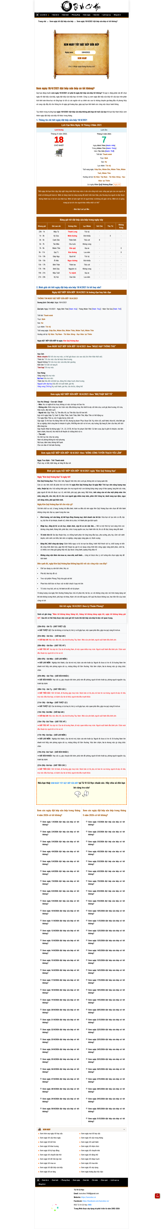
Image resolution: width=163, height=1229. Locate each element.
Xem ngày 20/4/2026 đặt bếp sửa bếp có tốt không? (60, 1011)
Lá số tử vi (44, 15)
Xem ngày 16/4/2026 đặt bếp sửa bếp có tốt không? (60, 971)
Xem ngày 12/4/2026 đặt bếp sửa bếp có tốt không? (60, 932)
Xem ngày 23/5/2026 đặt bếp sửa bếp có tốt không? (106, 1040)
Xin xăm (94, 1180)
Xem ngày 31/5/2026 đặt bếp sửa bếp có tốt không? (106, 1120)
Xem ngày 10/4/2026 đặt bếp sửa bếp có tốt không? (60, 912)
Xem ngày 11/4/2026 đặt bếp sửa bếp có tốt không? (60, 922)
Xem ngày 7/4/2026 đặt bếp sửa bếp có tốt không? (60, 882)
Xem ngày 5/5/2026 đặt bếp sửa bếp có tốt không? (106, 862)
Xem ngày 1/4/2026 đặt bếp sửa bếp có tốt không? (60, 823)
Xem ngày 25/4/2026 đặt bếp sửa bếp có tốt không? (60, 1060)
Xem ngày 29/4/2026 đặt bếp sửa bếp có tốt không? (60, 1100)
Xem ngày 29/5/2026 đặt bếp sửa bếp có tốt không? (106, 1100)
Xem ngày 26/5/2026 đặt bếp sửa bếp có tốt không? (106, 1070)
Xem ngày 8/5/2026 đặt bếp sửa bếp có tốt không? (106, 892)
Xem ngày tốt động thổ (89, 1155)
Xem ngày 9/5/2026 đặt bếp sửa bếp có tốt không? (106, 902)
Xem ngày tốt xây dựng (89, 1167)
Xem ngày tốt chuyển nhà (90, 1150)
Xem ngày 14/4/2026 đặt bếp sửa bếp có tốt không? (60, 951)
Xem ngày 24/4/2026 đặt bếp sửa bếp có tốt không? (60, 1050)
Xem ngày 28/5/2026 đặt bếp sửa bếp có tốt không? (106, 1090)
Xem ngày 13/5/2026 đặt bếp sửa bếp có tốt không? (106, 941)
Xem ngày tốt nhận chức (90, 1146)
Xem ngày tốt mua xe (48, 1163)
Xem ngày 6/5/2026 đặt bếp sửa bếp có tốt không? (106, 872)
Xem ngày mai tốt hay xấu (90, 1133)
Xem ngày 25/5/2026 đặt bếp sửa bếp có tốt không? (106, 1060)
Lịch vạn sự (106, 15)
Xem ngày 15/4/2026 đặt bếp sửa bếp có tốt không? (60, 961)
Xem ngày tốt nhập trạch (90, 1159)
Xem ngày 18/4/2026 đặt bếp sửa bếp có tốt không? (60, 991)
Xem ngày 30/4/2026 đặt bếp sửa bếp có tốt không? (60, 1110)
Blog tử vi (117, 15)
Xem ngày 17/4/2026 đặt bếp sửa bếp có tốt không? (60, 981)
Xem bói (95, 15)
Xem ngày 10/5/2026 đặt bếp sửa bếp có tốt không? (106, 912)
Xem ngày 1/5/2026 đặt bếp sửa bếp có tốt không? (106, 823)
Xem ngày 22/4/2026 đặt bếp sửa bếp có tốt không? (60, 1031)
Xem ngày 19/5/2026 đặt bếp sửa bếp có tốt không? (106, 1001)
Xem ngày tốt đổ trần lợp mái (50, 1159)
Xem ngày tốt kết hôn (48, 1142)
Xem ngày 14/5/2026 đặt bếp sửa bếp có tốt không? (106, 951)
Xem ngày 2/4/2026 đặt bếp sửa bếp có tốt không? (60, 833)
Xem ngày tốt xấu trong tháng (92, 1138)
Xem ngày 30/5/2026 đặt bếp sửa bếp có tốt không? (106, 1110)
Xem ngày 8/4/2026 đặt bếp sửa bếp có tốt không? (60, 892)
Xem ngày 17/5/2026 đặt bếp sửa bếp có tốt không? (106, 981)
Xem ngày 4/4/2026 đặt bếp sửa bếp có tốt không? (60, 852)
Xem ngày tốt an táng (48, 1172)
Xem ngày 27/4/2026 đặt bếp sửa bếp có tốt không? (60, 1080)
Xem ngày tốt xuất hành (90, 1142)
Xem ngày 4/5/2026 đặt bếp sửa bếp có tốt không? (106, 852)
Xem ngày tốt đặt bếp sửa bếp (51, 1167)
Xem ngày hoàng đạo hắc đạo (92, 1172)
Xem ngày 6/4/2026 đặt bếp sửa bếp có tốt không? (60, 872)
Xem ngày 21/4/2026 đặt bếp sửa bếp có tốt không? (60, 1021)
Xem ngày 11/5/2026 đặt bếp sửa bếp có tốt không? (106, 922)
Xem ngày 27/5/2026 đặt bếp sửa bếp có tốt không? (106, 1080)
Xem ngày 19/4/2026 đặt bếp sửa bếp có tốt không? (60, 1001)
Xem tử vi (55, 15)
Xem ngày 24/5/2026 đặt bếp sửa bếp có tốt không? (106, 1050)
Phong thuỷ (75, 15)
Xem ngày (86, 15)
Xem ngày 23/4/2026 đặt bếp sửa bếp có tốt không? (60, 1040)
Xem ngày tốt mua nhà (89, 1163)
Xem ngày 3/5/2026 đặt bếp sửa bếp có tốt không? (106, 843)
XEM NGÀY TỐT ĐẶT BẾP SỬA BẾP (64, 783)
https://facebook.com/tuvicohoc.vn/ (96, 1201)
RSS (89, 1205)
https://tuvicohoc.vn (88, 1197)
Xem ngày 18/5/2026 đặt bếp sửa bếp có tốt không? (106, 991)
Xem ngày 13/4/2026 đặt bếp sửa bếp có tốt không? (60, 941)
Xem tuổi (65, 15)
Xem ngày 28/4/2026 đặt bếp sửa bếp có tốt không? (60, 1090)
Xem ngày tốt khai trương (49, 1146)
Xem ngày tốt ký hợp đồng (49, 1150)
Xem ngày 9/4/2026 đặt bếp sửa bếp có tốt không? (60, 902)
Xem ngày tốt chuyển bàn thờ (50, 1155)
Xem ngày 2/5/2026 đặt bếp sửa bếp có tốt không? (106, 833)
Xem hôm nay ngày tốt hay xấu (51, 1133)
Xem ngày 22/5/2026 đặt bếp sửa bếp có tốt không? (106, 1031)
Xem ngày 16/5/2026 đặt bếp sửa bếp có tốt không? (106, 971)
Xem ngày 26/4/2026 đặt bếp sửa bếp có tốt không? (60, 1070)
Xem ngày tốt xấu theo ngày (50, 1138)
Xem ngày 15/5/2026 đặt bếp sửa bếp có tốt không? (106, 961)
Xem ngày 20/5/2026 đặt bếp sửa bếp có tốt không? (106, 1011)
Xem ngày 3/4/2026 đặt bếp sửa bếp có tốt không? (60, 843)
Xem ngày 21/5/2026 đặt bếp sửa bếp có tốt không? (106, 1021)
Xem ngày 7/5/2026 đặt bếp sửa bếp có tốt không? (106, 882)
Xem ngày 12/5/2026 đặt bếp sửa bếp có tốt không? (106, 932)
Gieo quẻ (104, 1180)
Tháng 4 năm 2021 (59, 134)
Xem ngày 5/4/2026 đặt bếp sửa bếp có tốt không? (60, 862)
